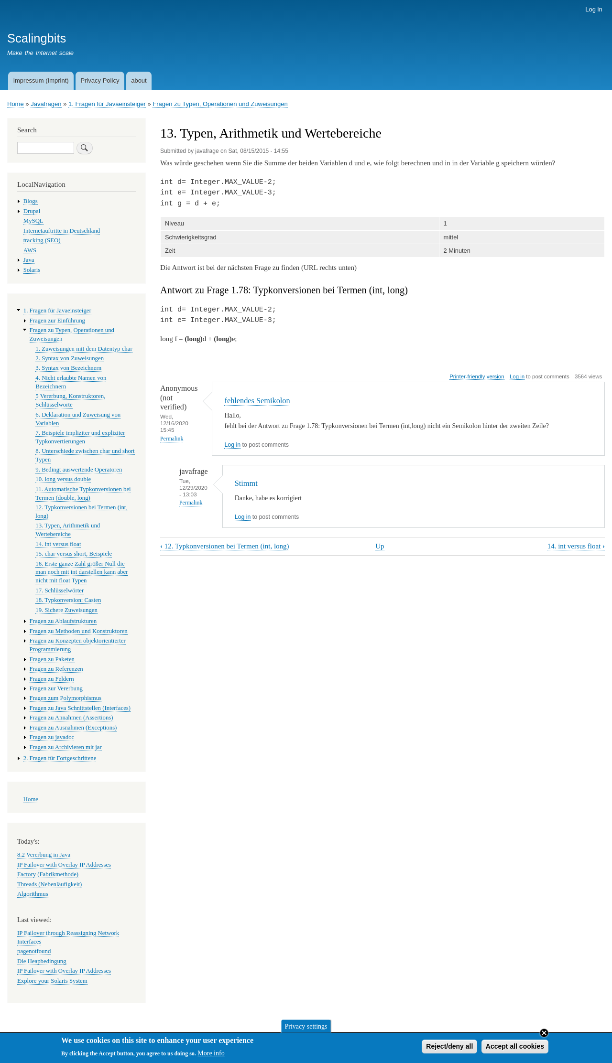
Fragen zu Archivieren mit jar (66, 747)
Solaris (32, 270)
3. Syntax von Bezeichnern (68, 368)
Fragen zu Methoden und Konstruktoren (79, 631)
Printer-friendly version (476, 376)
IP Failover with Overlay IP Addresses (64, 864)
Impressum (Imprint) (40, 80)
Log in (593, 9)
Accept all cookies (515, 1048)
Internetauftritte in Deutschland (61, 230)
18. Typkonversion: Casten (68, 600)
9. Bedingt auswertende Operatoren (78, 469)
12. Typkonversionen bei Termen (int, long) (224, 546)
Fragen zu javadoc (52, 737)
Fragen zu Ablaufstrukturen (63, 621)
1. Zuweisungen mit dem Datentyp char (83, 348)
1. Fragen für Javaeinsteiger (107, 103)
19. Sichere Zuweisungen (66, 610)
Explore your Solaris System (52, 980)
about (139, 80)
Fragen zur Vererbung (56, 688)
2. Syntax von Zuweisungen (69, 358)
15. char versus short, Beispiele (73, 553)
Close (544, 1034)
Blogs (30, 201)
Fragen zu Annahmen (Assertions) (71, 717)
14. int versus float (576, 546)
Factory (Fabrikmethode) (47, 874)
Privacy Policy (99, 80)
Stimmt (246, 483)
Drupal (32, 211)
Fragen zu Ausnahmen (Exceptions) (73, 727)
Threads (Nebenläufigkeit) (49, 884)
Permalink (171, 439)
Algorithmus (32, 894)
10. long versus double (63, 479)
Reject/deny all (449, 1048)
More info (210, 1055)
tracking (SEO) (42, 240)
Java (28, 260)
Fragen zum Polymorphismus (66, 698)
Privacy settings (305, 1027)
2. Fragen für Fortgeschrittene (60, 758)
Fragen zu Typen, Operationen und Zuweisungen (220, 103)
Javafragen (46, 103)
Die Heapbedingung (41, 961)
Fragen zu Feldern (52, 679)
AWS (29, 250)
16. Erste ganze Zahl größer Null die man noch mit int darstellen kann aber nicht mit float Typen (81, 572)
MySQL (33, 220)
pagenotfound (34, 951)
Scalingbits (36, 38)
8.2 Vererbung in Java (43, 854)
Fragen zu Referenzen (56, 669)
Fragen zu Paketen (52, 659)
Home (15, 103)
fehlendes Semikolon (257, 400)
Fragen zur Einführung (57, 320)
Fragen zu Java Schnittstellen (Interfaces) (80, 708)
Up (379, 546)
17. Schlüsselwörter (59, 590)
